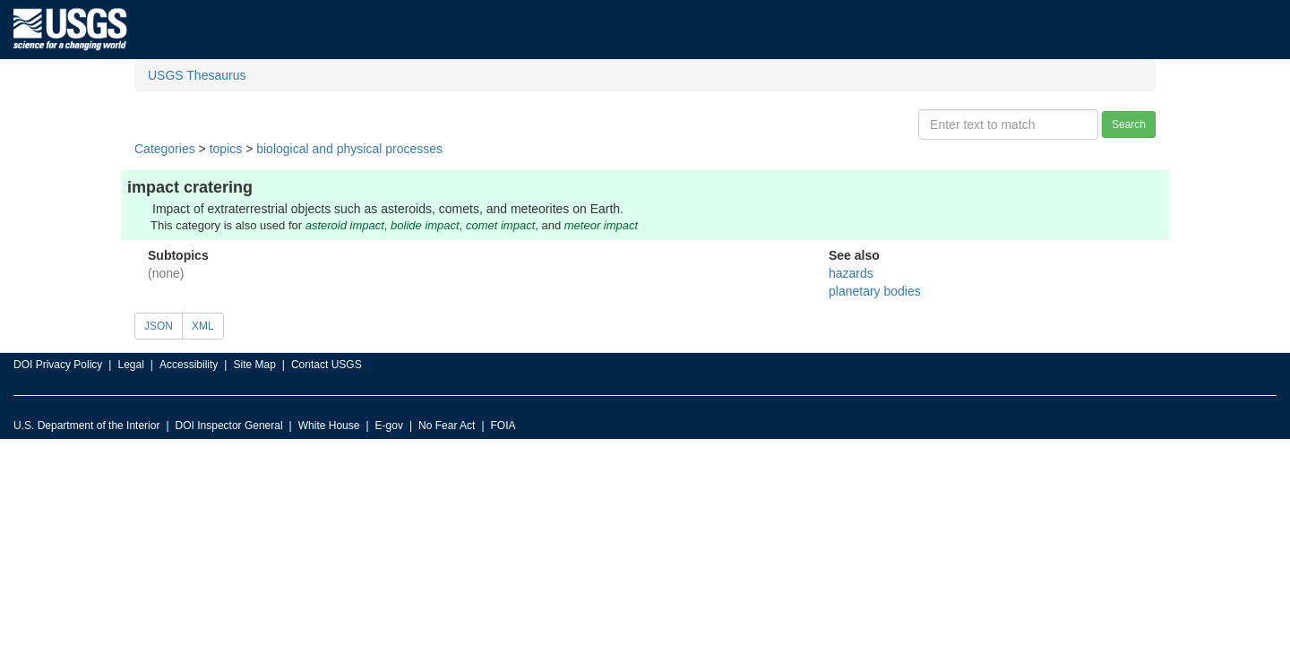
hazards (851, 273)
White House (329, 425)
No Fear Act (446, 425)
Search (1129, 124)
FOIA (503, 425)
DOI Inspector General (229, 425)
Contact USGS (326, 364)
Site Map (254, 364)
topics (226, 149)
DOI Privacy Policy (57, 364)
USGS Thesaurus (196, 75)
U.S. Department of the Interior (86, 425)
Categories (164, 149)
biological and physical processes (349, 149)
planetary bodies (875, 291)
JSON (158, 326)
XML (203, 326)
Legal (130, 364)
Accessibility (188, 364)
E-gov (389, 425)
